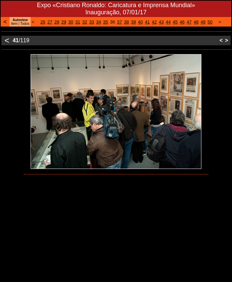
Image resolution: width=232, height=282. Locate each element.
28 (56, 22)
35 (105, 22)
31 (77, 22)
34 (98, 22)
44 (168, 22)
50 (210, 22)
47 (189, 22)
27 (49, 22)
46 (182, 22)
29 (63, 22)
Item (14, 24)
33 (91, 22)
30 (70, 22)
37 (119, 22)
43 (161, 22)
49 (203, 22)
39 (133, 22)
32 (84, 22)
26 (42, 22)
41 (147, 22)
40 (140, 22)
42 (154, 22)
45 (175, 22)
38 (126, 22)
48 (196, 22)
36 (112, 22)
